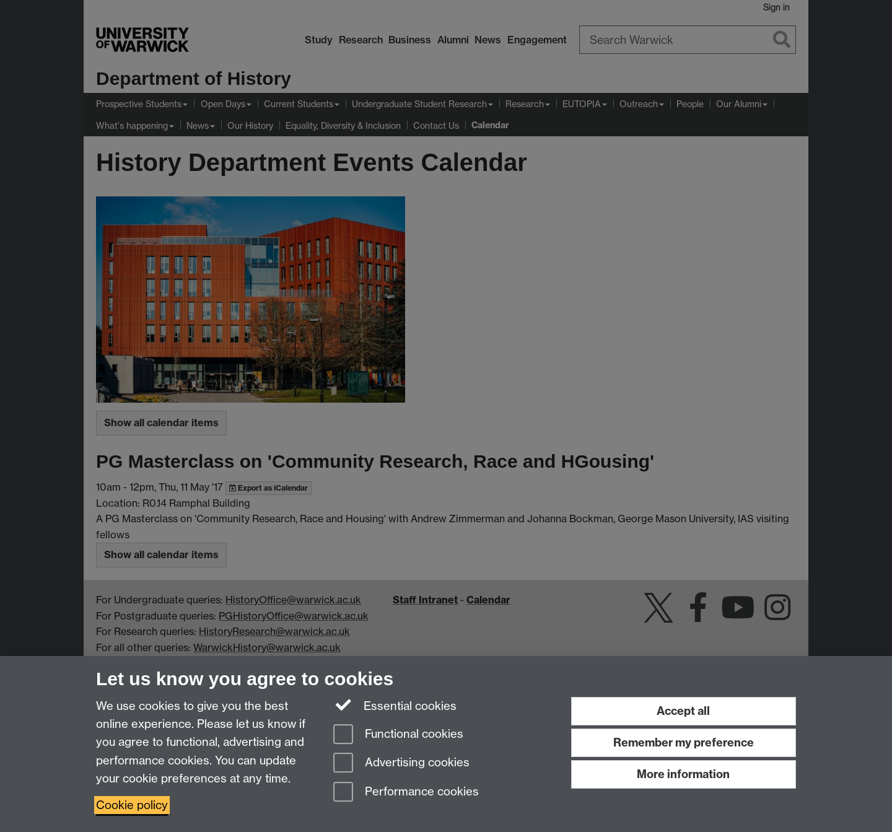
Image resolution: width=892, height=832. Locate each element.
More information (683, 774)
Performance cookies (406, 792)
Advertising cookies (401, 763)
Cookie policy (132, 805)
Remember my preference (683, 742)
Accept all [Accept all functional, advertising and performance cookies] (683, 711)
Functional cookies (398, 735)
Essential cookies (395, 705)
